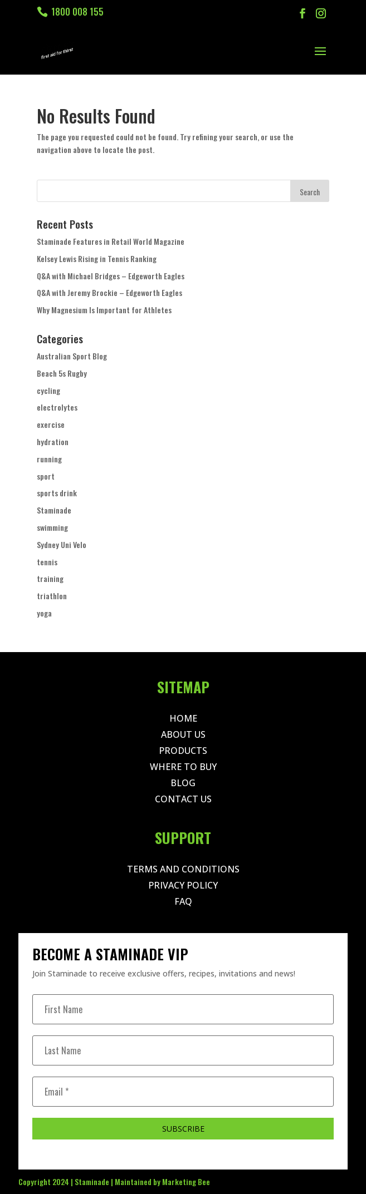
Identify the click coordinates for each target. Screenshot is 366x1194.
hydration (53, 441)
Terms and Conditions (183, 869)
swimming (52, 527)
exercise (51, 424)
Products (183, 750)
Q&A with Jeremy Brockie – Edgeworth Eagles (109, 292)
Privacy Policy (183, 885)
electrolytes (57, 407)
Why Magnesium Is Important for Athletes (104, 309)
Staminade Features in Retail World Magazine (110, 241)
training (50, 578)
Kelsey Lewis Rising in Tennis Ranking (97, 258)
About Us (183, 734)
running (49, 459)
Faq (183, 901)
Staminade (54, 510)
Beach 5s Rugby (62, 373)
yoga (44, 613)
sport (46, 476)
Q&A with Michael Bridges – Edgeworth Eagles (110, 276)
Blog (183, 783)
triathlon (52, 595)
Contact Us (183, 799)
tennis (47, 562)
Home (183, 718)
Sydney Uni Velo (61, 544)
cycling (48, 390)
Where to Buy (183, 767)
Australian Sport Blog (72, 356)
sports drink (57, 493)
